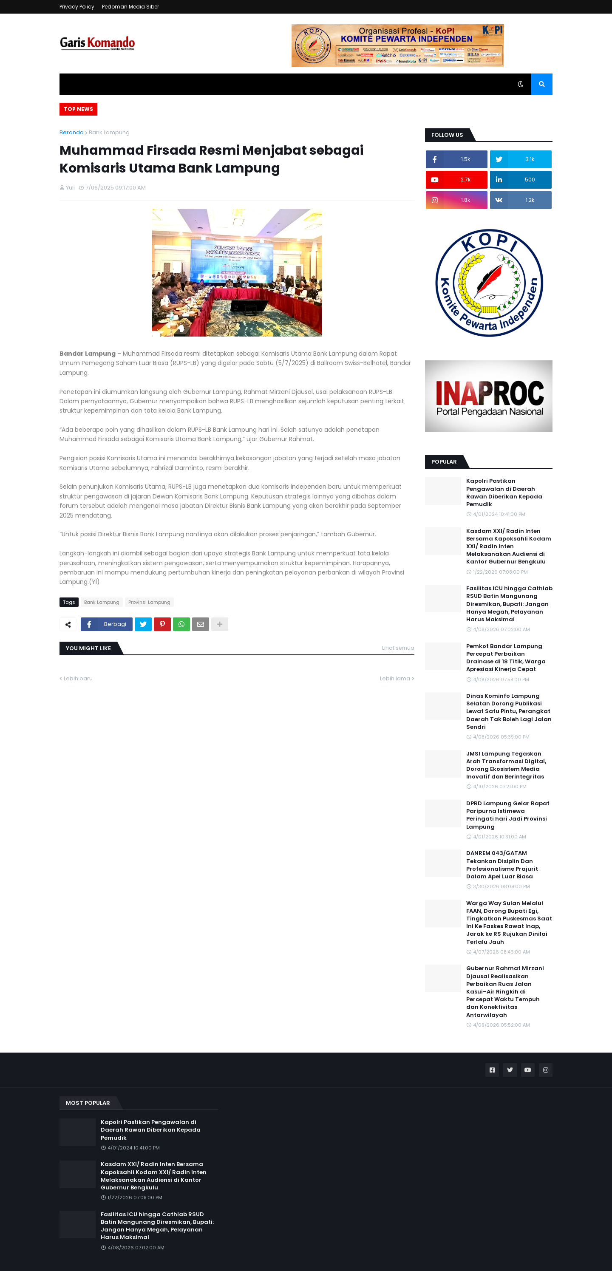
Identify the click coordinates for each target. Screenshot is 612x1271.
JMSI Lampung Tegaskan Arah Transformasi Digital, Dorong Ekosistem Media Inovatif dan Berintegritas (506, 765)
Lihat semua (398, 647)
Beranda (72, 132)
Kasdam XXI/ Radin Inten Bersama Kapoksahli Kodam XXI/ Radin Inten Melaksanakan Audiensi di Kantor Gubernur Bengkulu (508, 546)
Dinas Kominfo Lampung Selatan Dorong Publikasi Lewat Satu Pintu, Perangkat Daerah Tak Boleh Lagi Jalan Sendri (509, 711)
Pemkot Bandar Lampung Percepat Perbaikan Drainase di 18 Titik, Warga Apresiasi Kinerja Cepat (506, 658)
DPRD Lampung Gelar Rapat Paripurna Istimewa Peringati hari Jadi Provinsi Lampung (508, 815)
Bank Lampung (109, 132)
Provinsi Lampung (149, 602)
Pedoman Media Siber (130, 6)
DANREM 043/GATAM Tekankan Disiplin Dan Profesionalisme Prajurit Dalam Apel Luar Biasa (502, 864)
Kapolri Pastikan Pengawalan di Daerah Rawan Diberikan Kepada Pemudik (504, 492)
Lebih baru (78, 678)
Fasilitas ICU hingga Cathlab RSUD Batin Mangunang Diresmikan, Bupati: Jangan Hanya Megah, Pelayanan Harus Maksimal (509, 604)
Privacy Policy (77, 6)
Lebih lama (395, 678)
